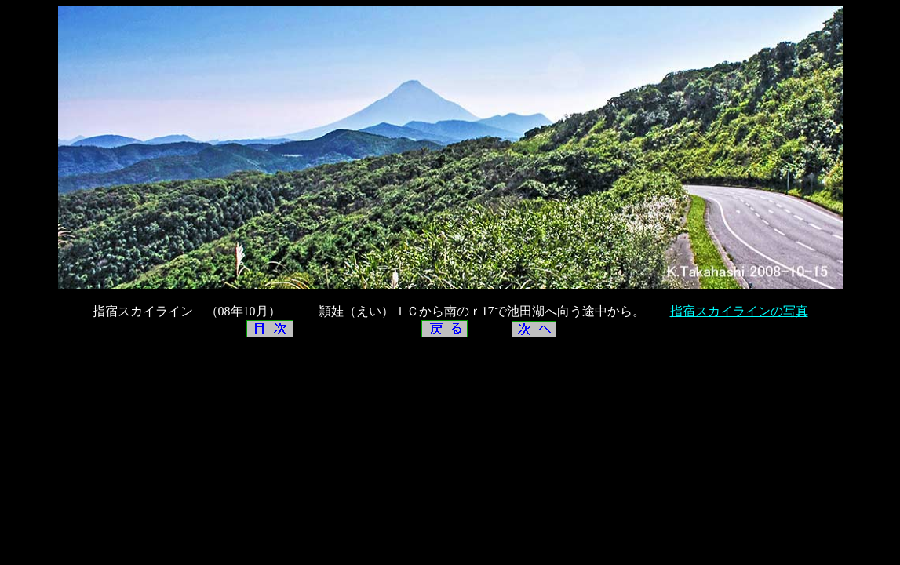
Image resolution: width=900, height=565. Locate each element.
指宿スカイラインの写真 (739, 311)
